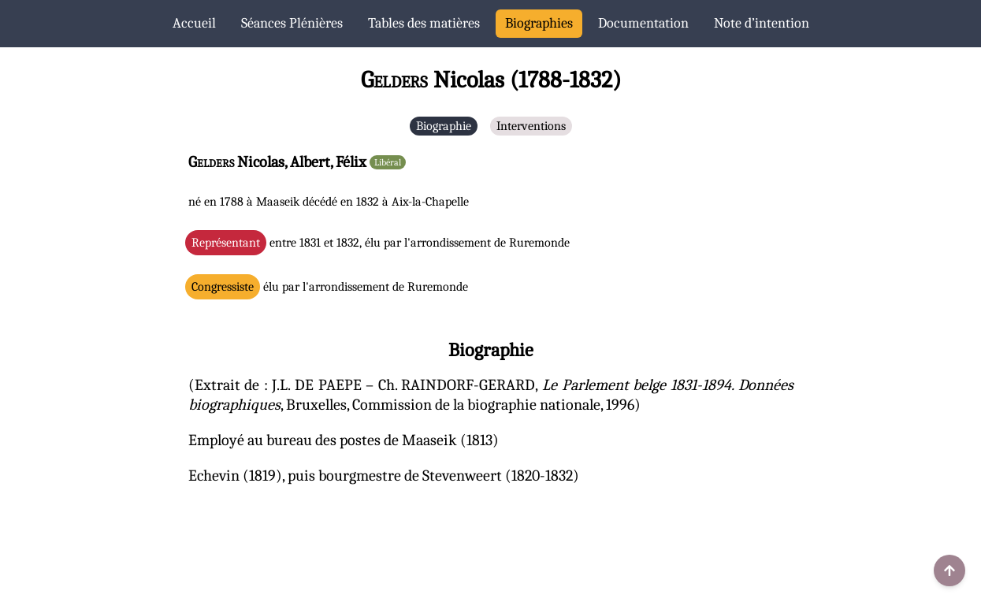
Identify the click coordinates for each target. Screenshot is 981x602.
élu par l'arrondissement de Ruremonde (329, 286)
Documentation (643, 23)
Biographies (539, 23)
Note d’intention (761, 23)
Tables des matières (424, 23)
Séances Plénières (292, 23)
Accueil (194, 23)
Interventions (531, 126)
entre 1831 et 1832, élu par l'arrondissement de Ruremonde (380, 242)
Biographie (443, 126)
